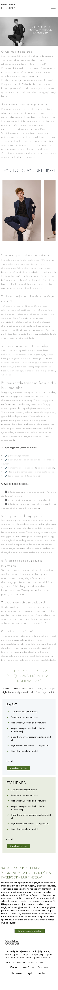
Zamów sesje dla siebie (29, 931)
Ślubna (14, 967)
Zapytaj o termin (18, 768)
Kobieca (42, 973)
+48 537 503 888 (35, 962)
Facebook (10, 962)
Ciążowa (43, 967)
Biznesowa (17, 973)
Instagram (21, 962)
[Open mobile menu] (53, 6)
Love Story (28, 967)
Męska (30, 973)
